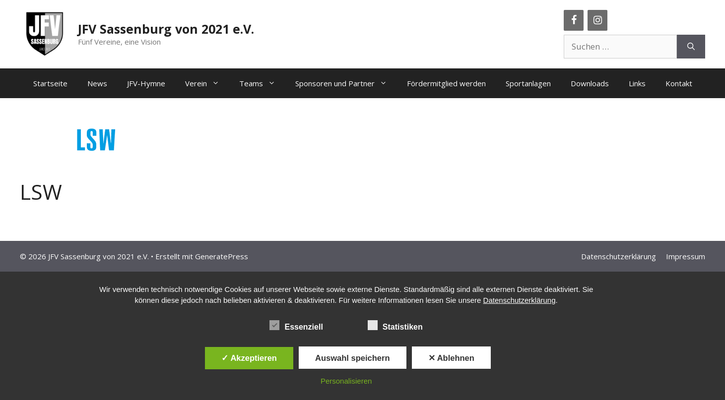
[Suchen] (691, 46)
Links (637, 83)
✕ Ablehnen (451, 357)
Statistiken (395, 325)
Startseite (50, 83)
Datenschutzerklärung (618, 256)
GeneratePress (221, 256)
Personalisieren (346, 381)
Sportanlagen (528, 83)
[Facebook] (574, 20)
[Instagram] (597, 20)
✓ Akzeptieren (249, 357)
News (97, 83)
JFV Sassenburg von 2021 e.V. (166, 28)
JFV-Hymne (146, 83)
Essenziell (296, 325)
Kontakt (678, 83)
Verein (207, 83)
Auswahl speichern (352, 357)
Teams (262, 83)
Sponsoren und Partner (346, 83)
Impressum (685, 256)
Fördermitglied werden (446, 83)
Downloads (590, 83)
